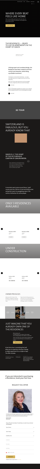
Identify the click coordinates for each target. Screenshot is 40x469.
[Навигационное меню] (38, 1)
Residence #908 (25, 231)
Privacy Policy (19, 459)
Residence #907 (12, 231)
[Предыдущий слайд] (2, 229)
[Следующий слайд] (38, 229)
